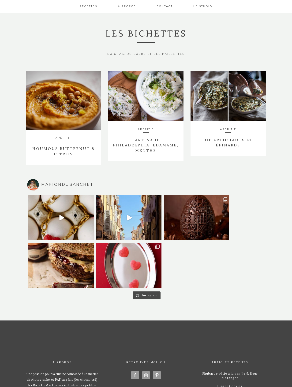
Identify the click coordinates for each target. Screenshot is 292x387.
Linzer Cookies (230, 316)
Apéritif (64, 137)
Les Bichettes (146, 33)
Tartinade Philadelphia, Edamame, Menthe (146, 145)
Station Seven (195, 377)
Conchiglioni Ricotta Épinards (230, 337)
